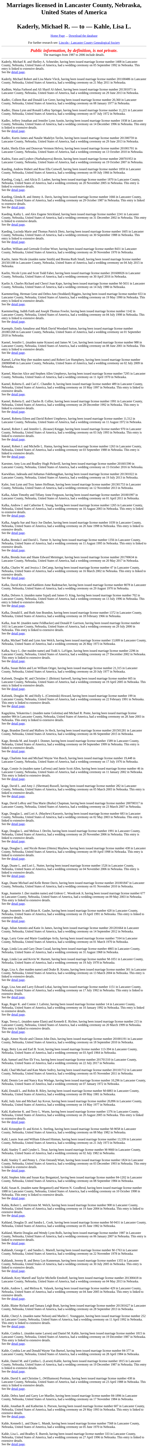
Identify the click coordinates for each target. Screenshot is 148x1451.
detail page (18, 72)
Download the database (83, 35)
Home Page (57, 35)
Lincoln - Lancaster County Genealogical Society (89, 42)
